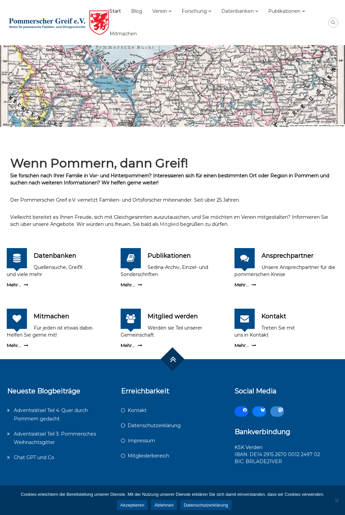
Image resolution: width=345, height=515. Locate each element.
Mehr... (14, 284)
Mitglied (169, 224)
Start (115, 11)
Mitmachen (123, 34)
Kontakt (273, 316)
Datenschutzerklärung (154, 425)
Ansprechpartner (287, 256)
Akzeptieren (132, 505)
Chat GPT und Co (34, 457)
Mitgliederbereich (148, 456)
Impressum (141, 441)
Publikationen (284, 11)
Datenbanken (237, 11)
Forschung (194, 11)
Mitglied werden (173, 316)
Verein (159, 11)
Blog (136, 11)
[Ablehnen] (336, 500)
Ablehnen (164, 505)
